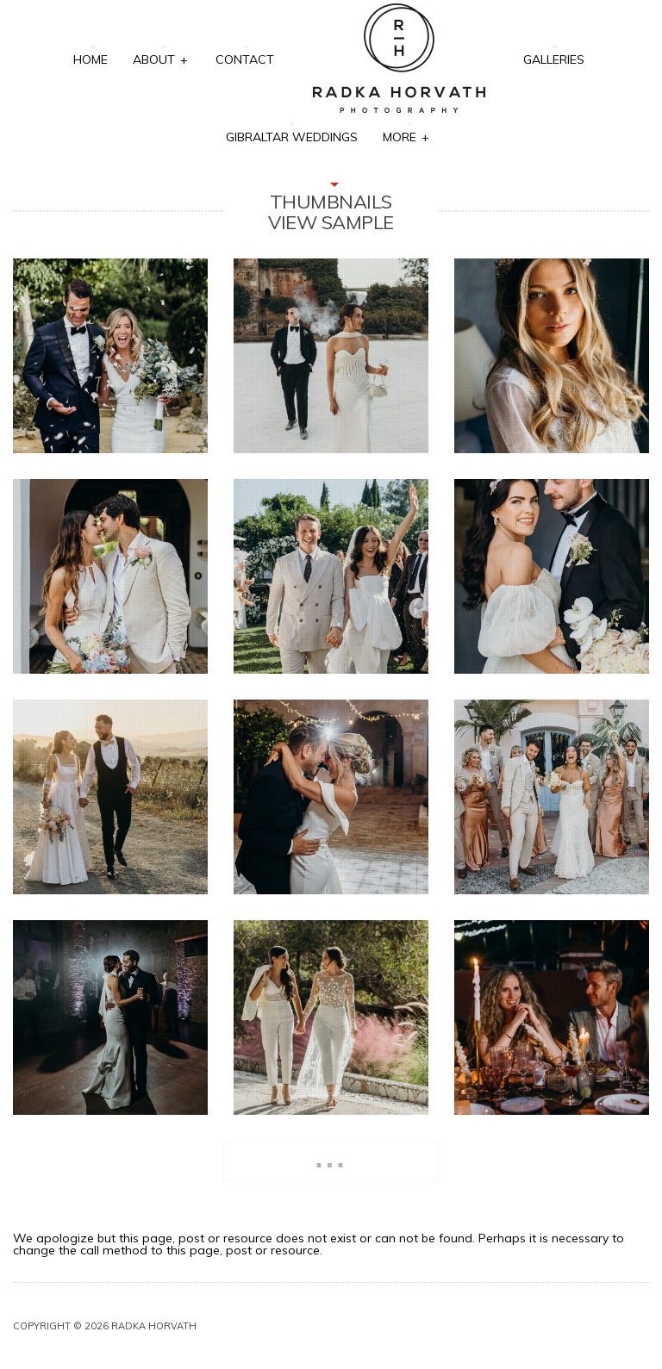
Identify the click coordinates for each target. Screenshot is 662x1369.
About (160, 58)
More (406, 136)
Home (90, 59)
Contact (244, 59)
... (331, 1157)
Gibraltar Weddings (292, 137)
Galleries (553, 59)
